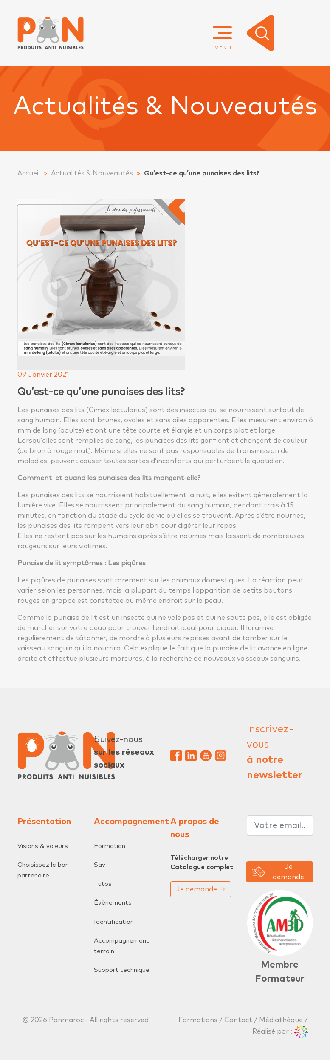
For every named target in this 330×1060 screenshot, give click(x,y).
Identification (114, 922)
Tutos (103, 884)
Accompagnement (131, 821)
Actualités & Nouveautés (92, 173)
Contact (238, 1020)
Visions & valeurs (42, 846)
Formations (198, 1020)
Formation (109, 846)
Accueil (28, 173)
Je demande (201, 889)
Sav (99, 865)
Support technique (121, 970)
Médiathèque (281, 1020)
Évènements (113, 903)
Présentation (44, 821)
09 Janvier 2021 (43, 374)
